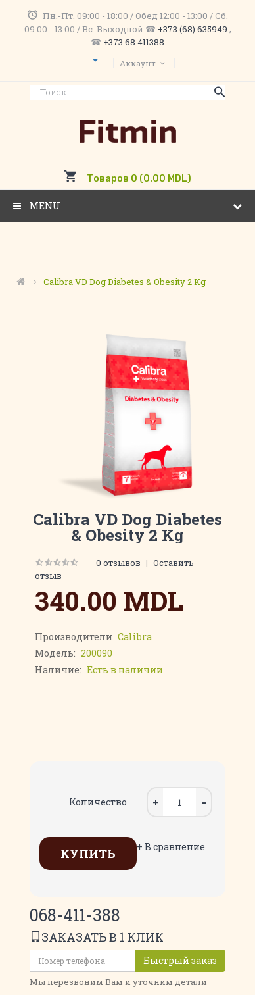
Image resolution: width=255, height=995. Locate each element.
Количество (98, 802)
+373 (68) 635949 (192, 29)
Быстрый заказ (180, 960)
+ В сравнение (171, 846)
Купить (88, 853)
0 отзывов (118, 563)
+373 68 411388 (133, 42)
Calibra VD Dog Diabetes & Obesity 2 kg (124, 282)
